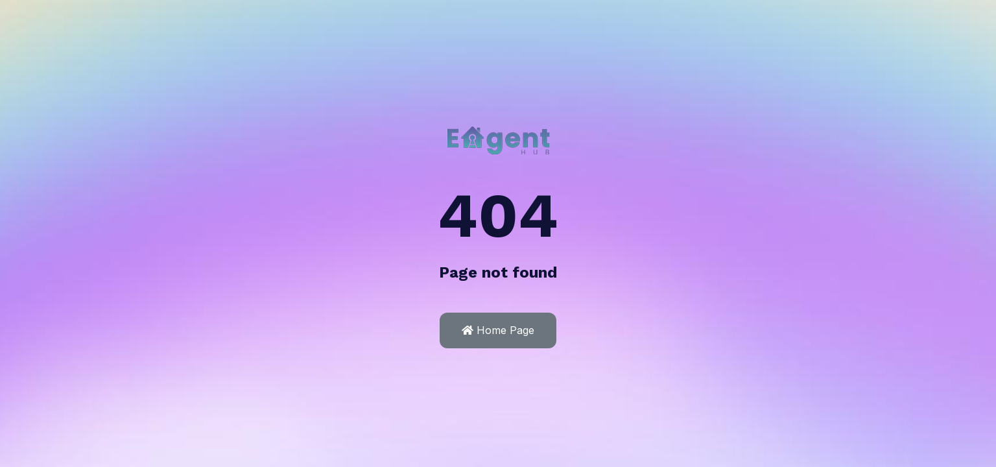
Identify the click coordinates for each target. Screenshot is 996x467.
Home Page (498, 330)
